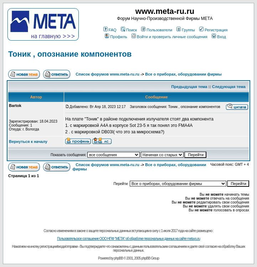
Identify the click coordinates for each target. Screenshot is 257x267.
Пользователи (156, 30)
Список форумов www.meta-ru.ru (107, 74)
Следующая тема (229, 86)
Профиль (116, 37)
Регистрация (213, 30)
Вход (219, 37)
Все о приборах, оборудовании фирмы (183, 74)
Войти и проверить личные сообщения (169, 37)
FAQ (110, 30)
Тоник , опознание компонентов (70, 54)
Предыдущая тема (189, 86)
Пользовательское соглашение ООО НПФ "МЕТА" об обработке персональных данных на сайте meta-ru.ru (128, 239)
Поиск (129, 30)
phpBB (118, 258)
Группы (185, 30)
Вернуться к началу (28, 141)
